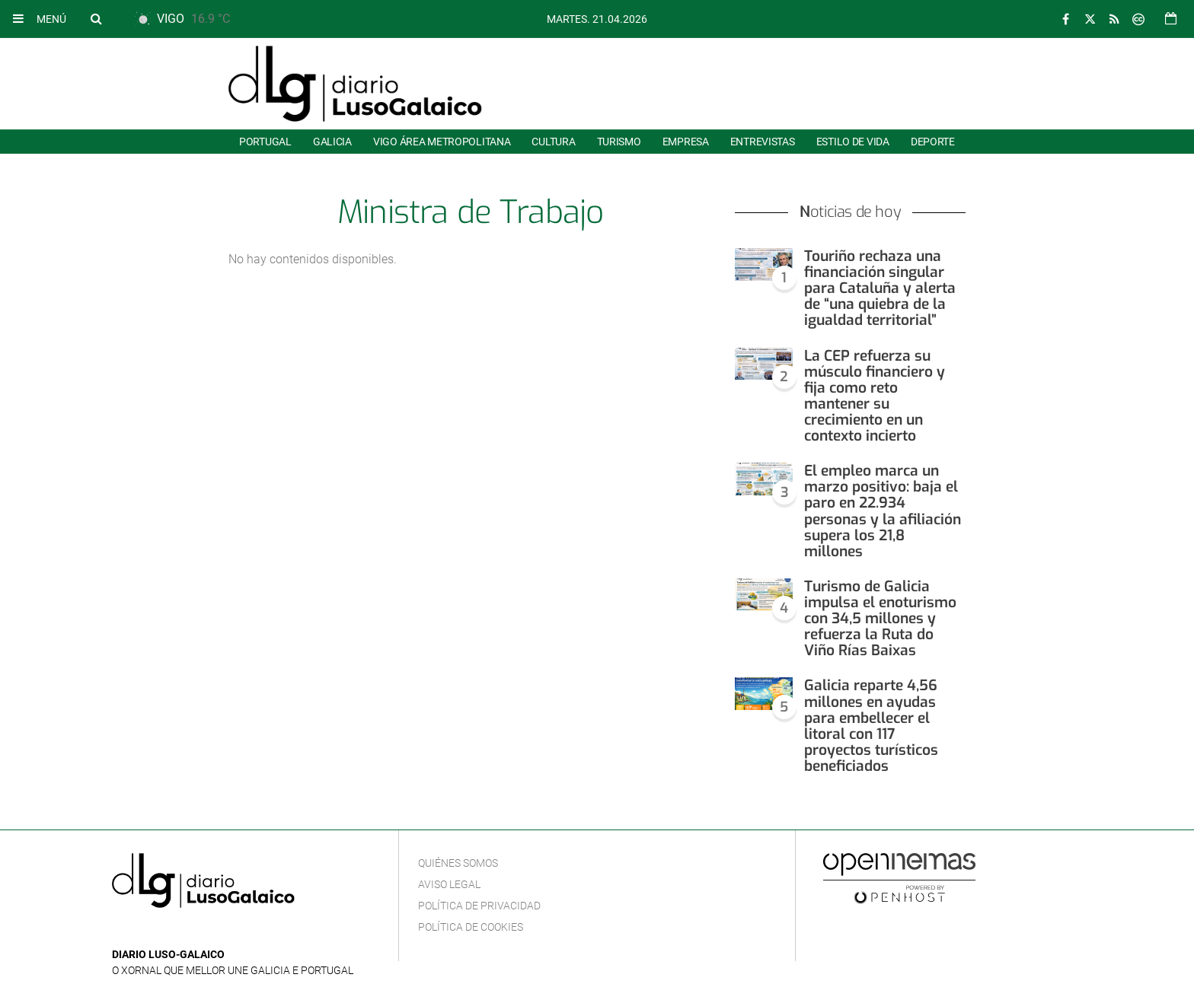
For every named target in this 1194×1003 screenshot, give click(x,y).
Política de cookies (470, 927)
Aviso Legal (449, 884)
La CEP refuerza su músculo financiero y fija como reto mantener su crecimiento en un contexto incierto (874, 396)
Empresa (685, 141)
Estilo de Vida (852, 141)
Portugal (265, 141)
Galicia (332, 141)
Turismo (619, 141)
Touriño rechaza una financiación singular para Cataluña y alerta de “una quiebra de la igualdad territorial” (880, 288)
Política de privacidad (479, 906)
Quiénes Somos (458, 863)
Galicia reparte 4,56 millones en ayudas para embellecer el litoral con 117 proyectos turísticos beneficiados (871, 725)
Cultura (553, 141)
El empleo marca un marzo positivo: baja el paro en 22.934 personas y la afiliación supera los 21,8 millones (882, 511)
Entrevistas (762, 141)
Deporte (933, 141)
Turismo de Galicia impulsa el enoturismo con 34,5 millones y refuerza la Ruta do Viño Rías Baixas (880, 618)
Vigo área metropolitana (441, 141)
